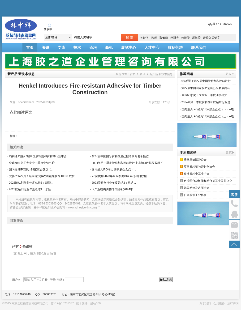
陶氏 (154, 37)
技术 (77, 48)
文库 (61, 48)
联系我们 (198, 48)
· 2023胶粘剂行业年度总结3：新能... (30, 182)
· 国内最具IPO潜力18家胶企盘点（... (30, 169)
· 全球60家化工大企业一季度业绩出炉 (31, 163)
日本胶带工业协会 (193, 195)
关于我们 (205, 303)
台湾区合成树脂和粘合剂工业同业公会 (206, 181)
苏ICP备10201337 (62, 303)
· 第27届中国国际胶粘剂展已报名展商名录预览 (119, 156)
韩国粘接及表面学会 (194, 188)
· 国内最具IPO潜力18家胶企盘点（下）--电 (207, 109)
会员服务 (219, 303)
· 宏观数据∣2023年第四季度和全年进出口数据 (118, 176)
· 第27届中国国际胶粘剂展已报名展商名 (205, 88)
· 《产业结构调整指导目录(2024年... (112, 189)
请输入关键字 (211, 37)
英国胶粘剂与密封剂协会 (197, 166)
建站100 (95, 303)
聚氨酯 (163, 37)
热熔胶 (185, 37)
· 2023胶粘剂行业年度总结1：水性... (30, 189)
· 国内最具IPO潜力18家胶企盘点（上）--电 (207, 116)
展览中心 (128, 48)
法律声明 (233, 303)
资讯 (45, 48)
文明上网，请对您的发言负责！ (91, 262)
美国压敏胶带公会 (193, 159)
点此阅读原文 (21, 112)
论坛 (93, 48)
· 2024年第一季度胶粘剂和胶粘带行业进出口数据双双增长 (126, 163)
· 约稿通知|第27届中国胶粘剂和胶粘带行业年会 (37, 156)
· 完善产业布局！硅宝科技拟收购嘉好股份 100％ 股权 (41, 176)
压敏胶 (196, 37)
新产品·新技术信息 (161, 74)
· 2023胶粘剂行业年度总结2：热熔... (113, 182)
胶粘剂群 (175, 48)
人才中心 (151, 48)
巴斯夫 (174, 37)
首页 (30, 48)
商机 (109, 48)
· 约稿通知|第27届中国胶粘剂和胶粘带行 (205, 81)
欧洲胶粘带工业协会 (194, 173)
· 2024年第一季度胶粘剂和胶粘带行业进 (205, 102)
